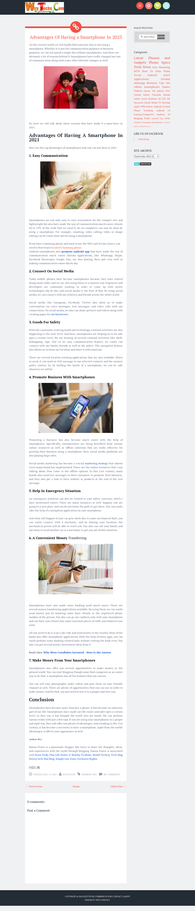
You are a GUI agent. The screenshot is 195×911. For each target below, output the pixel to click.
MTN (137, 71)
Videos (138, 90)
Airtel (166, 75)
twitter (149, 106)
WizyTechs (69, 779)
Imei (168, 106)
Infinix (146, 94)
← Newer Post (34, 791)
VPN (142, 106)
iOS (153, 90)
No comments (112, 779)
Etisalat (165, 79)
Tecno (137, 75)
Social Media (150, 102)
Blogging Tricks (142, 118)
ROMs (167, 118)
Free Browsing (161, 67)
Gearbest (138, 122)
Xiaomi (166, 94)
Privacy (106, 905)
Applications (141, 79)
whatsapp (139, 83)
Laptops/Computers (144, 114)
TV (159, 102)
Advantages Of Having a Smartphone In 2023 (75, 39)
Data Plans (162, 71)
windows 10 (163, 114)
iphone (160, 90)
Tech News (142, 67)
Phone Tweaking (143, 110)
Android (152, 75)
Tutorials (156, 94)
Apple (137, 106)
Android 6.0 (159, 106)
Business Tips (89, 779)
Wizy (98, 905)
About (127, 901)
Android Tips (157, 118)
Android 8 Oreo (145, 126)
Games (166, 86)
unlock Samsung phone (67, 252)
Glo (168, 83)
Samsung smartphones (153, 122)
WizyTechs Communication (97, 901)
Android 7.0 (163, 110)
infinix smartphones (147, 86)
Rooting (166, 102)
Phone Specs (159, 62)
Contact (117, 901)
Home (76, 791)
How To (147, 71)
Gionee (147, 90)
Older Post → (118, 791)
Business (152, 98)
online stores (140, 98)
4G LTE (162, 98)
